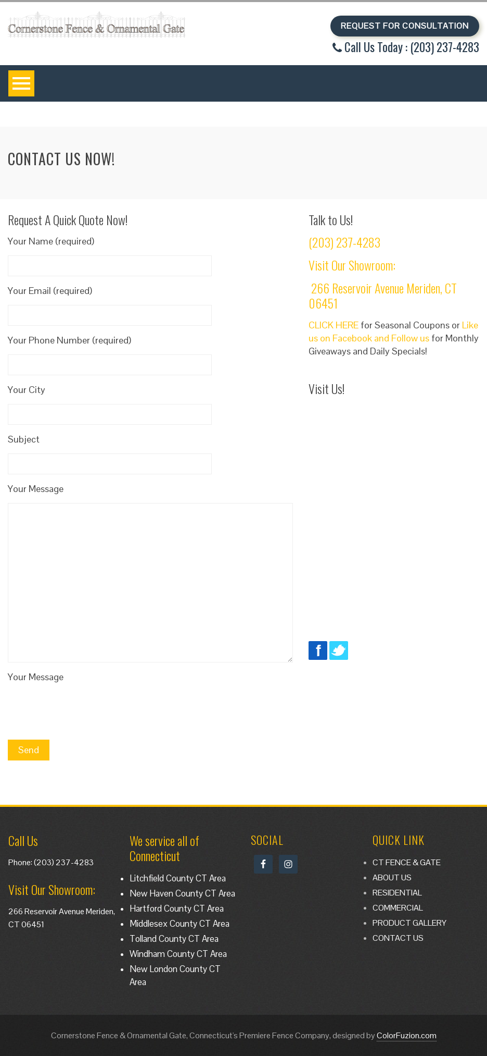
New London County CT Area (175, 975)
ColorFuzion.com (407, 1035)
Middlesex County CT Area (179, 923)
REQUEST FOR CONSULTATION (405, 25)
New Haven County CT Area (182, 893)
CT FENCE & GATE (407, 862)
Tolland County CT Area (174, 938)
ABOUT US (392, 877)
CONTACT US (398, 937)
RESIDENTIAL (397, 892)
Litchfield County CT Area (178, 878)
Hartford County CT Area (177, 908)
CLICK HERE (333, 325)
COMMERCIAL (398, 907)
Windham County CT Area (178, 954)
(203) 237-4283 (344, 241)
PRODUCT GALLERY (409, 922)
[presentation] (87, 711)
